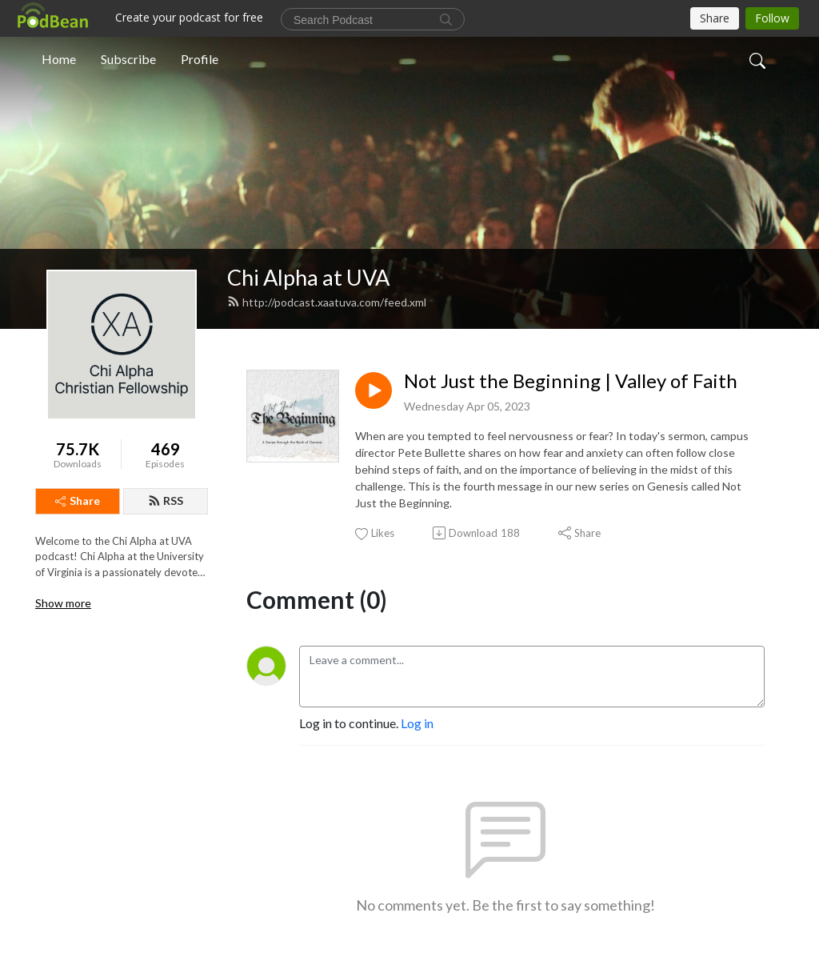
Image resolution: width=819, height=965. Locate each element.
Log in (417, 723)
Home (59, 58)
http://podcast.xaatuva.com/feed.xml (326, 302)
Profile (199, 58)
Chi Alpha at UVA (308, 277)
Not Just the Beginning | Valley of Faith (570, 381)
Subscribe (128, 58)
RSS (165, 500)
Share (77, 500)
